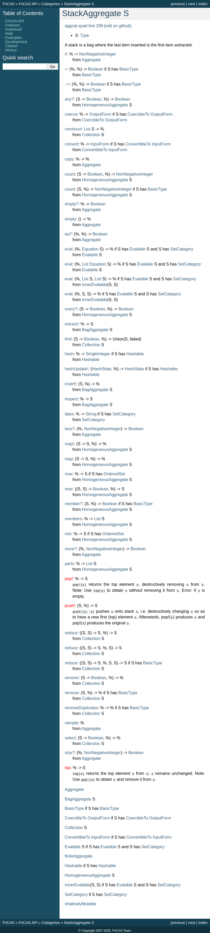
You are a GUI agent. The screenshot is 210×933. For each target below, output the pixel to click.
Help (9, 33)
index (203, 4)
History (11, 50)
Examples (13, 38)
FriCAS (9, 4)
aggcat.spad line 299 (84, 26)
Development (16, 42)
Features (12, 25)
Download (13, 29)
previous (178, 4)
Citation (11, 46)
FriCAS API (28, 4)
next (191, 4)
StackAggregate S (79, 4)
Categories (51, 4)
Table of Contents (23, 13)
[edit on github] (117, 26)
